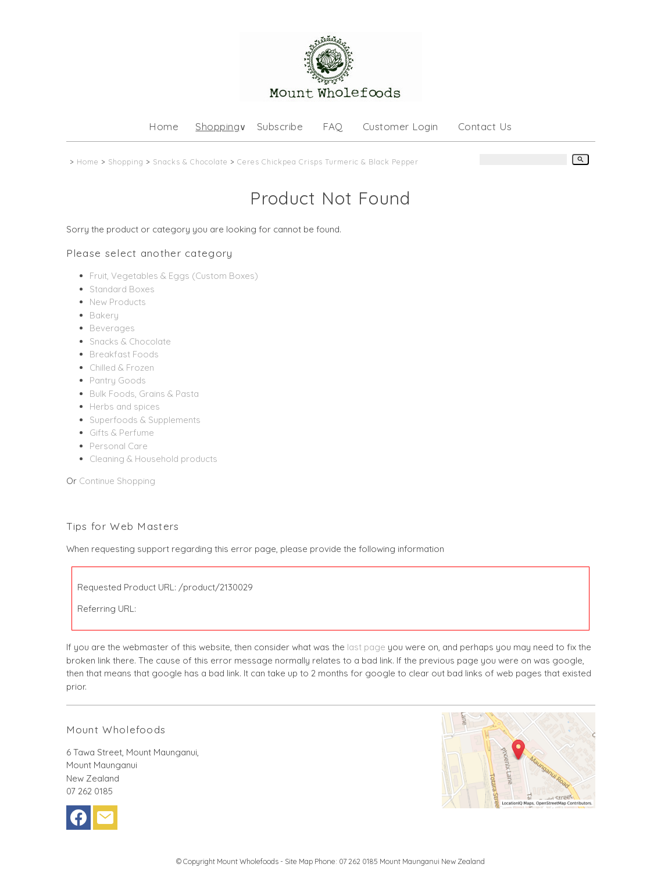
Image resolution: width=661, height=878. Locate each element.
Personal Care (119, 445)
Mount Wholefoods (247, 861)
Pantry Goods (118, 380)
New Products (118, 301)
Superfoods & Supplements (145, 419)
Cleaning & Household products (153, 458)
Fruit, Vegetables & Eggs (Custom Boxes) (174, 275)
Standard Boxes (122, 289)
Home (163, 126)
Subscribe (280, 126)
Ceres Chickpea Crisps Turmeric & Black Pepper (328, 161)
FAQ (333, 126)
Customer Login (400, 126)
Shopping (217, 126)
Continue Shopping (117, 480)
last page (366, 647)
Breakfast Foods (124, 354)
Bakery (104, 315)
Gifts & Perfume (122, 432)
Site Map (299, 861)
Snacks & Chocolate (190, 161)
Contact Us (485, 126)
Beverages (112, 328)
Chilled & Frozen (122, 367)
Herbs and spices (125, 406)
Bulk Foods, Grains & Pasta (144, 393)
